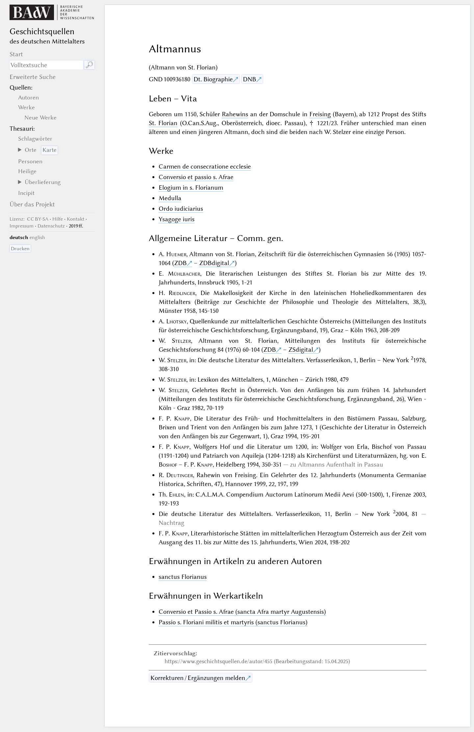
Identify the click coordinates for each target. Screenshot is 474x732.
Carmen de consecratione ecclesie (205, 166)
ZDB (180, 263)
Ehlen (176, 494)
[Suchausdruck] (47, 65)
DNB (249, 79)
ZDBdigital (214, 263)
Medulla (170, 198)
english (37, 237)
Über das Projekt (32, 204)
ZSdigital (300, 349)
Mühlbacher (184, 273)
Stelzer (181, 340)
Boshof (168, 464)
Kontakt (75, 219)
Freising (320, 114)
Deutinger (179, 475)
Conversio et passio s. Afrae (196, 177)
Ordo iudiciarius (181, 208)
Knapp (182, 418)
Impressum (22, 226)
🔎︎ (89, 65)
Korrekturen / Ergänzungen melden (197, 678)
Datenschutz (51, 226)
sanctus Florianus (183, 577)
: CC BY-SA (29, 219)
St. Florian (163, 123)
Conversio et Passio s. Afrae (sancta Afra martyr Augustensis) (242, 611)
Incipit (26, 193)
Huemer (176, 254)
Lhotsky (176, 321)
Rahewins (235, 114)
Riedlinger (182, 293)
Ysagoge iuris (177, 219)
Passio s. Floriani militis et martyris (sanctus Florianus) (233, 622)
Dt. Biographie (213, 79)
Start (16, 54)
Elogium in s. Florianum (191, 187)
